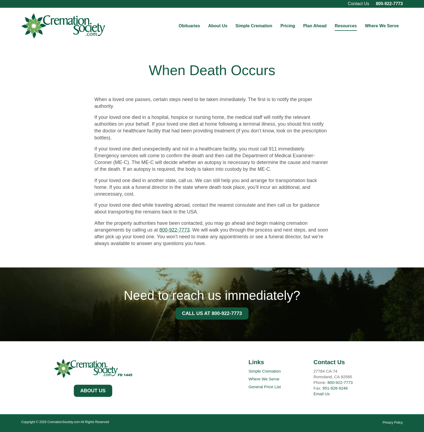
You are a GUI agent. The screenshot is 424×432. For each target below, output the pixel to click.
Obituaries (189, 26)
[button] (93, 391)
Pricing (287, 26)
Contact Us (358, 3)
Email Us (321, 393)
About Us (217, 26)
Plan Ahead (315, 26)
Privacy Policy (393, 422)
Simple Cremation (254, 26)
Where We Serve (382, 26)
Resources (346, 26)
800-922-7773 (389, 3)
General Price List (265, 386)
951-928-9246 (335, 388)
